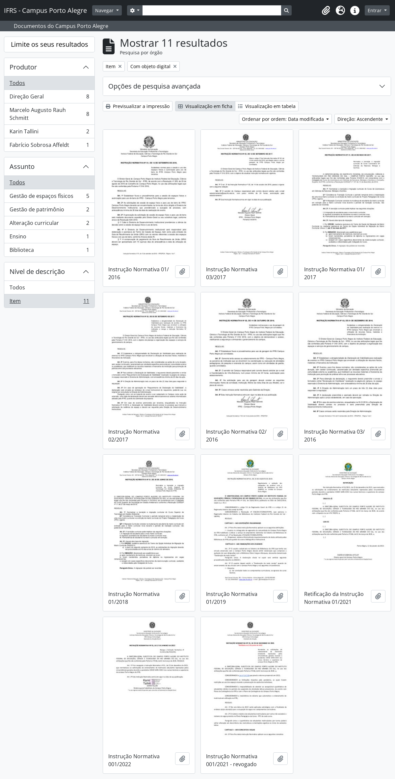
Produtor (23, 67)
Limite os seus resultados (49, 44)
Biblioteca (49, 251)
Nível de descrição (37, 271)
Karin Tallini (49, 132)
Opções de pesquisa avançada (154, 86)
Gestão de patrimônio (49, 210)
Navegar (105, 10)
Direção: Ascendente (360, 119)
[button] (326, 10)
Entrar (375, 10)
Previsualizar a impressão (138, 106)
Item (49, 302)
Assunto (22, 166)
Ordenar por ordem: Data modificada (283, 119)
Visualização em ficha (205, 106)
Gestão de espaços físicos (49, 197)
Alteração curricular (49, 224)
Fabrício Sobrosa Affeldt (49, 146)
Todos (17, 83)
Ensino (49, 237)
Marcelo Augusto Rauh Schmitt (49, 113)
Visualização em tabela (267, 106)
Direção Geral (49, 98)
